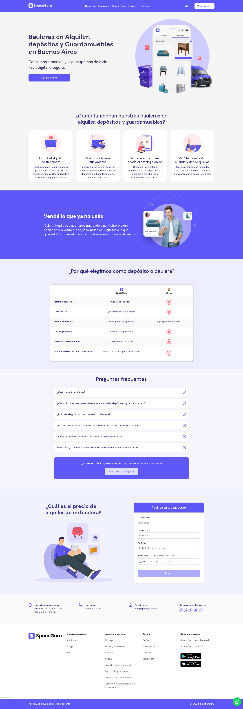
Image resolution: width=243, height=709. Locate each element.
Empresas (103, 6)
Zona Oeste (149, 658)
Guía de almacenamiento (118, 665)
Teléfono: (170, 556)
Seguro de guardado (116, 671)
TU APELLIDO (144, 530)
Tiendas (145, 6)
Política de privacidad (41, 703)
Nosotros (90, 6)
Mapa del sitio (62, 703)
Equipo (70, 646)
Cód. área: (159, 556)
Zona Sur (147, 652)
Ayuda (115, 6)
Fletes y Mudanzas (115, 646)
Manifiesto (72, 640)
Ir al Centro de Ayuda (121, 471)
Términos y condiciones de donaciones (119, 685)
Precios (108, 652)
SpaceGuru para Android (194, 640)
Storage (109, 640)
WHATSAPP (143, 556)
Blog (123, 6)
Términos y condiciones (117, 677)
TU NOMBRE (143, 517)
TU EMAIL (142, 543)
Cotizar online (49, 77)
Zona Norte (148, 646)
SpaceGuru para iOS (191, 646)
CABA (145, 640)
